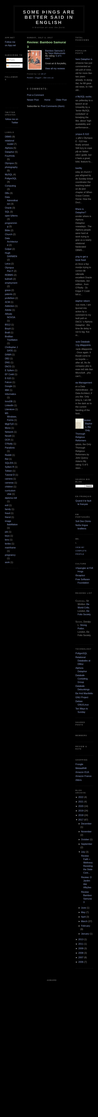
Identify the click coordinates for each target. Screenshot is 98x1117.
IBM (7, 390)
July (83, 852)
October (85, 839)
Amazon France (83, 776)
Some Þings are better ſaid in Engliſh (49, 17)
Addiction (9, 306)
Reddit (8, 455)
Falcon (8, 382)
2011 (81, 944)
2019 (81, 810)
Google (8, 386)
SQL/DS (9, 463)
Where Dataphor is (82, 59)
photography (11, 167)
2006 (81, 962)
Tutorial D (10, 475)
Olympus (9, 163)
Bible (7, 230)
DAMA (8, 354)
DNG (7, 362)
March (84, 921)
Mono (8, 428)
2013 (81, 939)
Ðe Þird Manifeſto (84, 693)
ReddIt (30, 78)
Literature (10, 409)
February (85, 926)
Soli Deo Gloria (83, 521)
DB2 (7, 358)
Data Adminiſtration (11, 200)
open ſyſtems (11, 216)
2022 (81, 797)
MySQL (8, 174)
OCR (7, 440)
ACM (7, 302)
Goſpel (8, 249)
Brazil (8, 328)
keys (7, 536)
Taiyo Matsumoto (56, 53)
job (6, 532)
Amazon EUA (82, 772)
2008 (81, 953)
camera (8, 479)
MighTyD (9, 424)
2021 (81, 801)
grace (8, 290)
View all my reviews (55, 68)
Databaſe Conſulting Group (81, 678)
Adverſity (77, 168)
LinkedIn (9, 405)
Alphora (9, 148)
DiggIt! (38, 78)
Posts (11, 60)
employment (11, 283)
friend (8, 517)
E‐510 (8, 378)
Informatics (10, 394)
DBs (7, 193)
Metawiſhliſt (80, 768)
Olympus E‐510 (81, 134)
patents (8, 294)
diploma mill (11, 498)
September (86, 844)
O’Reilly (9, 444)
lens (7, 540)
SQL (7, 212)
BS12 (8, 324)
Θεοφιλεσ (80, 575)
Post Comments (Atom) (52, 106)
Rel (6, 459)
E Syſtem (9, 370)
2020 (81, 806)
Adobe (8, 310)
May (83, 912)
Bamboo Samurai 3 (55, 51)
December (86, 823)
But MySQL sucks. (82, 96)
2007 (81, 957)
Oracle (8, 208)
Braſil (7, 332)
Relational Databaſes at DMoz (82, 660)
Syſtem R (9, 467)
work (7, 562)
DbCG (8, 366)
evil (6, 505)
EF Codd (9, 374)
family (8, 509)
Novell (8, 436)
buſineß (8, 279)
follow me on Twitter (11, 121)
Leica (7, 263)
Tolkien (8, 471)
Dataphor (9, 152)
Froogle (79, 764)
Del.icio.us (49, 78)
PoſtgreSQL (11, 178)
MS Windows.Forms (11, 416)
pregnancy (10, 555)
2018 (81, 815)
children (9, 486)
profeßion (10, 298)
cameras (9, 483)
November (86, 831)
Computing (10, 186)
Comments (13, 65)
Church (8, 234)
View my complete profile (81, 550)
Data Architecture (11, 241)
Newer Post (33, 100)
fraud (7, 513)
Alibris (78, 780)
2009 (81, 948)
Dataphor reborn (81, 301)
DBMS (8, 136)
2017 (81, 820)
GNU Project (81, 697)
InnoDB (8, 401)
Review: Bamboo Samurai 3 (46, 44)
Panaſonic (10, 448)
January (85, 934)
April (83, 917)
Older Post (61, 100)
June (83, 908)
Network (9, 432)
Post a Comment (35, 95)
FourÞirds (10, 156)
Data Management (82, 382)
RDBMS (9, 275)
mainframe (10, 547)
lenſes (8, 543)
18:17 (43, 74)
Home (47, 100)
